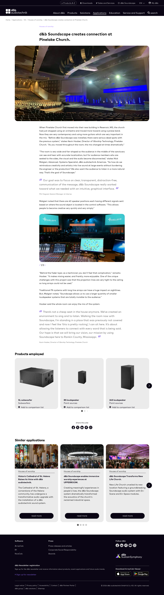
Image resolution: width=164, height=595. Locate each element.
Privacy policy (32, 585)
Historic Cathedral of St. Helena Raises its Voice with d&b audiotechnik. (34, 479)
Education (114, 12)
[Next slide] (149, 385)
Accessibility (44, 585)
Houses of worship (35, 20)
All (25, 20)
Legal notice (19, 585)
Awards (51, 554)
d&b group (19, 588)
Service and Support (134, 12)
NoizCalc (19, 554)
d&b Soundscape (126, 3)
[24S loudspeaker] (127, 377)
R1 (16, 550)
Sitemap (41, 588)
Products (72, 12)
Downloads (86, 3)
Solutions (85, 12)
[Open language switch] (142, 3)
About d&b (59, 12)
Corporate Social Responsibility (62, 550)
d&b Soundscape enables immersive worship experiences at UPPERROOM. (81, 479)
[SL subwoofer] (36, 377)
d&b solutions (30, 588)
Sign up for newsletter (25, 574)
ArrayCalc (19, 546)
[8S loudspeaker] (82, 377)
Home (8, 20)
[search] (152, 13)
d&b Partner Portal (67, 585)
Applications (99, 12)
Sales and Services (105, 3)
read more (36, 515)
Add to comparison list (31, 407)
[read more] (36, 456)
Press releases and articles (60, 546)
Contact (54, 585)
